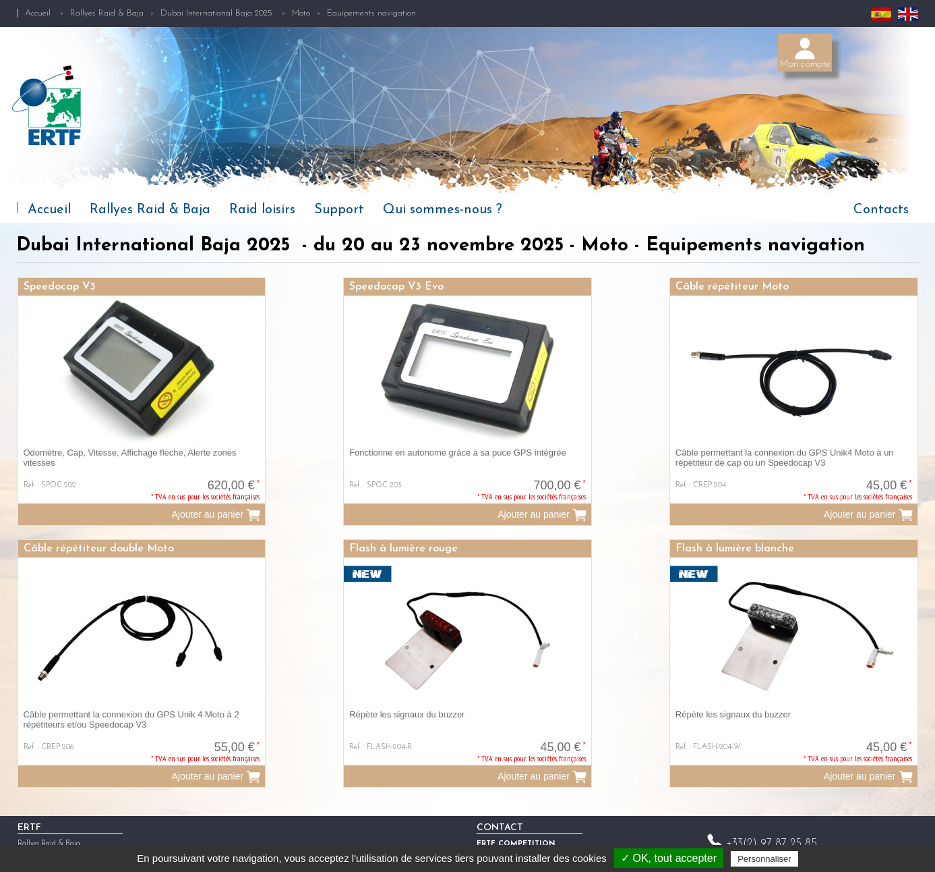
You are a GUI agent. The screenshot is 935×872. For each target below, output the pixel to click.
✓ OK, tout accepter (669, 858)
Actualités (32, 838)
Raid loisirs (262, 210)
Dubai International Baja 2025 (217, 13)
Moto (301, 13)
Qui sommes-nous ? (442, 210)
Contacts (881, 210)
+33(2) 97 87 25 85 (771, 816)
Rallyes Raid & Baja (107, 13)
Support (339, 210)
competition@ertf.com (787, 835)
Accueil (38, 13)
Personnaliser (764, 859)
